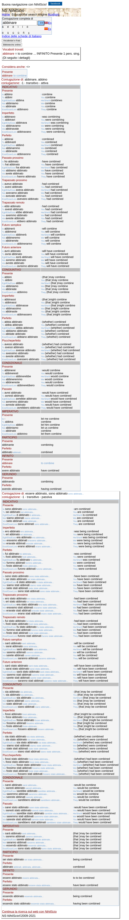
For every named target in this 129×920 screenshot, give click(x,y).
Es (47, 29)
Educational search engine (29, 14)
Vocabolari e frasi (11, 40)
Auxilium (53, 14)
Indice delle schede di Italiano (21, 36)
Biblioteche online (12, 44)
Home (6, 14)
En (48, 23)
